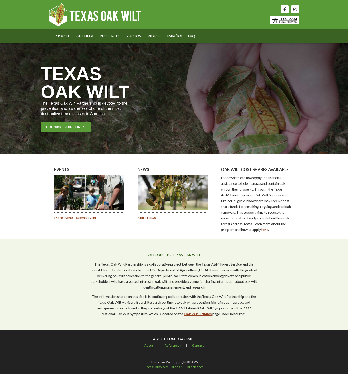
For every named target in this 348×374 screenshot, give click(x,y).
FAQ (191, 36)
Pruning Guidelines (65, 127)
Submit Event (86, 217)
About (148, 345)
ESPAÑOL (175, 36)
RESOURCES (110, 36)
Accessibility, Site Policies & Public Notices (174, 367)
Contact (198, 345)
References (173, 345)
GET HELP (84, 36)
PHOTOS (133, 36)
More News (147, 217)
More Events (64, 217)
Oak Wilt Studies (198, 314)
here (264, 229)
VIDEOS (154, 36)
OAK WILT (61, 36)
